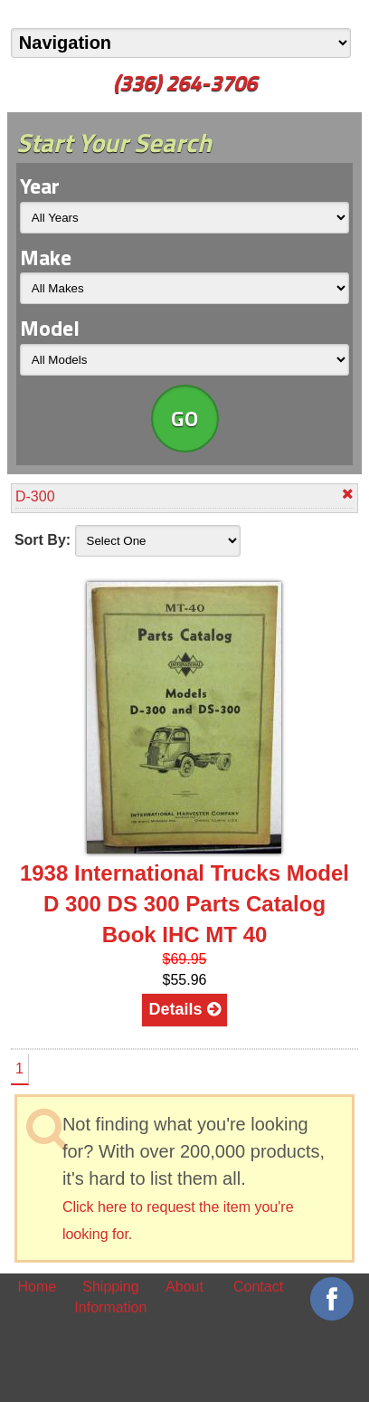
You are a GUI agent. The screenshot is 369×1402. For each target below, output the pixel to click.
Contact (258, 1286)
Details (184, 1009)
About (184, 1286)
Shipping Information (110, 1296)
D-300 (184, 495)
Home (36, 1286)
